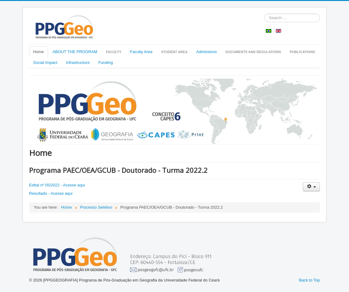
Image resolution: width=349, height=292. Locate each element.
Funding (105, 62)
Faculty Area (141, 51)
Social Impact (45, 62)
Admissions (206, 51)
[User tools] (311, 186)
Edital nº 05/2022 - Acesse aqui (57, 185)
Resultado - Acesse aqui (50, 193)
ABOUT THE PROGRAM (75, 51)
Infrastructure (78, 62)
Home (38, 51)
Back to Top (309, 280)
